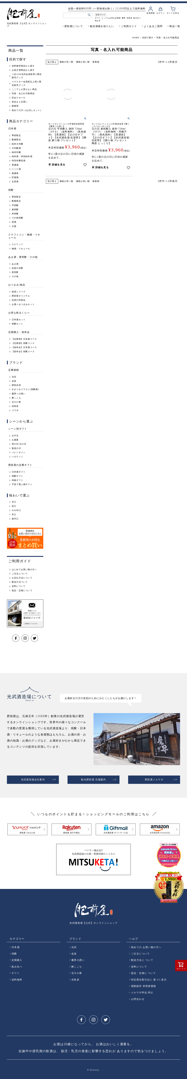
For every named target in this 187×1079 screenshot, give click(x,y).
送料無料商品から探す (23, 66)
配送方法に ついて (142, 958)
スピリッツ (17, 244)
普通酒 (15, 165)
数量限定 (16, 139)
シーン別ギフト (17, 428)
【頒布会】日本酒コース (24, 347)
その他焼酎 (17, 218)
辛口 (14, 514)
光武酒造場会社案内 (33, 779)
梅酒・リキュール (21, 248)
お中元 (15, 435)
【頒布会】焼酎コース (23, 351)
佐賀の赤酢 (17, 268)
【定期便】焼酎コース (23, 343)
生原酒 (15, 181)
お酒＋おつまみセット (23, 304)
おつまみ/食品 (16, 284)
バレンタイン (18, 452)
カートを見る (173, 13)
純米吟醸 (16, 152)
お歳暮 (15, 440)
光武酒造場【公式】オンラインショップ (93, 921)
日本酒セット (18, 319)
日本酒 (12, 128)
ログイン (161, 13)
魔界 (124, 18)
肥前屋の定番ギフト (20, 464)
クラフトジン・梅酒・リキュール (24, 236)
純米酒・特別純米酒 (22, 156)
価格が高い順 (83, 62)
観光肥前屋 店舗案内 (93, 779)
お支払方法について (22, 578)
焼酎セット (17, 324)
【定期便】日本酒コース (24, 339)
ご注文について (20, 573)
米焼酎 (15, 213)
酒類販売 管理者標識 (143, 984)
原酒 (14, 222)
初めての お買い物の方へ (146, 945)
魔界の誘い (78, 958)
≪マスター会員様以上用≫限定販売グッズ (27, 83)
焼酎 (11, 189)
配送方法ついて (20, 582)
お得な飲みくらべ (19, 312)
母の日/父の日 (19, 444)
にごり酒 (16, 169)
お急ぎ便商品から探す (23, 70)
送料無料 (17, 978)
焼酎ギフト (17, 476)
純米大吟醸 (17, 144)
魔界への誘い (18, 393)
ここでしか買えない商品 (24, 89)
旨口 (14, 506)
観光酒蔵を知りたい (102, 26)
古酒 (14, 226)
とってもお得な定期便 (111, 18)
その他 (15, 276)
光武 (14, 377)
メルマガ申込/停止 (142, 991)
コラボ (15, 410)
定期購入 (17, 958)
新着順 (95, 62)
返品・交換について (22, 590)
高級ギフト (17, 480)
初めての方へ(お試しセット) (26, 110)
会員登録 (150, 13)
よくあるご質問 (153, 26)
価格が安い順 (66, 62)
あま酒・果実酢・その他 (23, 257)
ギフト (98, 18)
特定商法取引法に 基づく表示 (149, 978)
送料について (18, 586)
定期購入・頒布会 (19, 332)
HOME (135, 37)
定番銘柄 (13, 369)
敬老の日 (16, 448)
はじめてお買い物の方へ (24, 569)
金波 (14, 381)
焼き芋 (98, 21)
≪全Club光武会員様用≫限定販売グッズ (27, 76)
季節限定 (16, 135)
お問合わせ (137, 997)
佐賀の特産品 (18, 300)
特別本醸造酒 (18, 160)
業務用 (15, 106)
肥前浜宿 (16, 385)
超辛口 (15, 518)
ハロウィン (17, 456)
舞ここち (16, 398)
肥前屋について (73, 26)
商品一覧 (174, 26)
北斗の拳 (16, 402)
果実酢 (15, 272)
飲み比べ (137, 18)
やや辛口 (16, 510)
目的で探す (148, 37)
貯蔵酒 (15, 177)
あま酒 (15, 264)
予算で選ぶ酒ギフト (22, 484)
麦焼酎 (15, 209)
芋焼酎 (15, 205)
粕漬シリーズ (18, 291)
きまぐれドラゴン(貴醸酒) (25, 389)
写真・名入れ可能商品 (23, 93)
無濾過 (15, 173)
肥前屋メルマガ (154, 779)
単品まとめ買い (20, 102)
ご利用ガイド (129, 26)
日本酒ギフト (18, 472)
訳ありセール (18, 97)
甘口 (14, 502)
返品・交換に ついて (143, 971)
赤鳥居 (129, 18)
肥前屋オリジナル (21, 296)
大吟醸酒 (16, 148)
